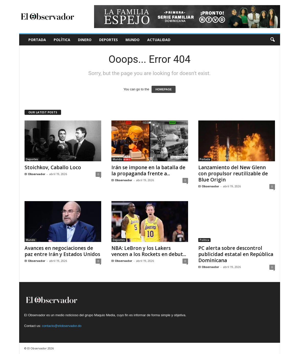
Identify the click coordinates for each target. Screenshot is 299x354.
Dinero (84, 39)
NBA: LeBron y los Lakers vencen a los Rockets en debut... (148, 251)
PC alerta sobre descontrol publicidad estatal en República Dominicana (235, 254)
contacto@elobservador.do (62, 326)
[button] (272, 39)
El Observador (35, 174)
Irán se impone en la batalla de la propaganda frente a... (148, 170)
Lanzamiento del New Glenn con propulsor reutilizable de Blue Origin (233, 173)
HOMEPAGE (163, 89)
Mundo (132, 39)
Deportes (108, 39)
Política (62, 39)
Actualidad (158, 39)
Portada (37, 39)
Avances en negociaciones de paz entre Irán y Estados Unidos (62, 251)
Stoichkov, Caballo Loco (53, 167)
